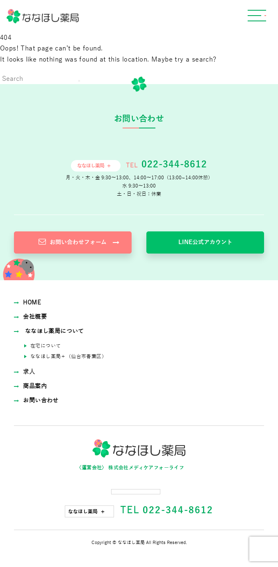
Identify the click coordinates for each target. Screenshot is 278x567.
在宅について (45, 346)
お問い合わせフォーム (79, 242)
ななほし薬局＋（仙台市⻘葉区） (68, 356)
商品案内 (30, 386)
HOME (27, 303)
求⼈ (24, 372)
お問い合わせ (36, 401)
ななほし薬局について (49, 331)
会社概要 (30, 317)
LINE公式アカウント (205, 242)
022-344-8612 (173, 164)
